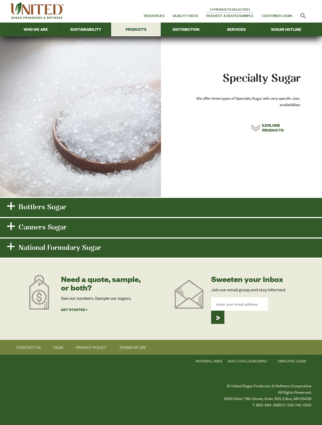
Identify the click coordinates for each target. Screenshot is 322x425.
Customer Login (277, 15)
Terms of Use (132, 347)
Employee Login (292, 361)
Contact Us (28, 347)
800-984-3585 (268, 404)
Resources (154, 15)
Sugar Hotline (286, 29)
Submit (217, 317)
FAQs (58, 347)
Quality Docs (185, 15)
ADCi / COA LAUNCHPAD (247, 361)
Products (136, 29)
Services (236, 29)
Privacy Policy (91, 347)
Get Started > (74, 309)
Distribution (186, 29)
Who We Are (36, 29)
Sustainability (85, 29)
